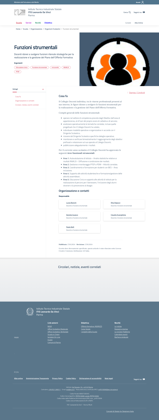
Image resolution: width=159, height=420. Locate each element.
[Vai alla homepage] (19, 12)
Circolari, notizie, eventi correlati (27, 104)
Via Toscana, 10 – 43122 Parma (82, 387)
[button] (29, 89)
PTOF (17, 71)
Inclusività (55, 67)
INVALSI (66, 67)
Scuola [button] (19, 22)
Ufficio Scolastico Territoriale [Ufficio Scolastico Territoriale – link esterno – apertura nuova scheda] (58, 331)
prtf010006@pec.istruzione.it (108, 389)
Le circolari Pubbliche (122, 331)
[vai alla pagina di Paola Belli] (70, 227)
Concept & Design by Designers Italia (120, 411)
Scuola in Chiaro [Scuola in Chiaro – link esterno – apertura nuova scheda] (53, 334)
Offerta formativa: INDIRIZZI (91, 326)
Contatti (128, 23)
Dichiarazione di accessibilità (90, 378)
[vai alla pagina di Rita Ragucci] (115, 202)
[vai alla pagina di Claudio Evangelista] (118, 215)
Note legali (109, 378)
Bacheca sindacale (121, 337)
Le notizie (118, 326)
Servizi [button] (28, 22)
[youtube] (144, 12)
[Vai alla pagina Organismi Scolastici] (52, 29)
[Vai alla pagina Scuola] (25, 29)
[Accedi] (140, 2)
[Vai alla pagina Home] (18, 29)
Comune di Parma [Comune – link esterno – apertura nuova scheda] (54, 342)
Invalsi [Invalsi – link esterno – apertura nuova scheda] (50, 339)
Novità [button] (38, 22)
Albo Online (139, 23)
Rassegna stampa (121, 329)
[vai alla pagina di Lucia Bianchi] (71, 202)
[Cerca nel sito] (127, 12)
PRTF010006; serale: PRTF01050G (87, 396)
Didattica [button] (48, 22)
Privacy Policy (57, 378)
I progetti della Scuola (89, 331)
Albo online (18, 378)
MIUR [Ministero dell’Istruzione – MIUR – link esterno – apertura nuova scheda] (50, 326)
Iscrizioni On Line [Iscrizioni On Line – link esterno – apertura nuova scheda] (54, 337)
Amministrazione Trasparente (37, 378)
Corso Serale (85, 329)
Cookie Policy (71, 378)
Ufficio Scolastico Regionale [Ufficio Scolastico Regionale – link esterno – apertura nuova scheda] (58, 329)
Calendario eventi (121, 334)
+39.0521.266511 (54, 389)
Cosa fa (18, 96)
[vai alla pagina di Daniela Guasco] (72, 215)
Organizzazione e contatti (24, 100)
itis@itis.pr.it (70, 389)
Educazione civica (21, 67)
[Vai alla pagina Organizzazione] (36, 29)
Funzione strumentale (39, 67)
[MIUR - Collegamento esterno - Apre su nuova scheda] (26, 2)
